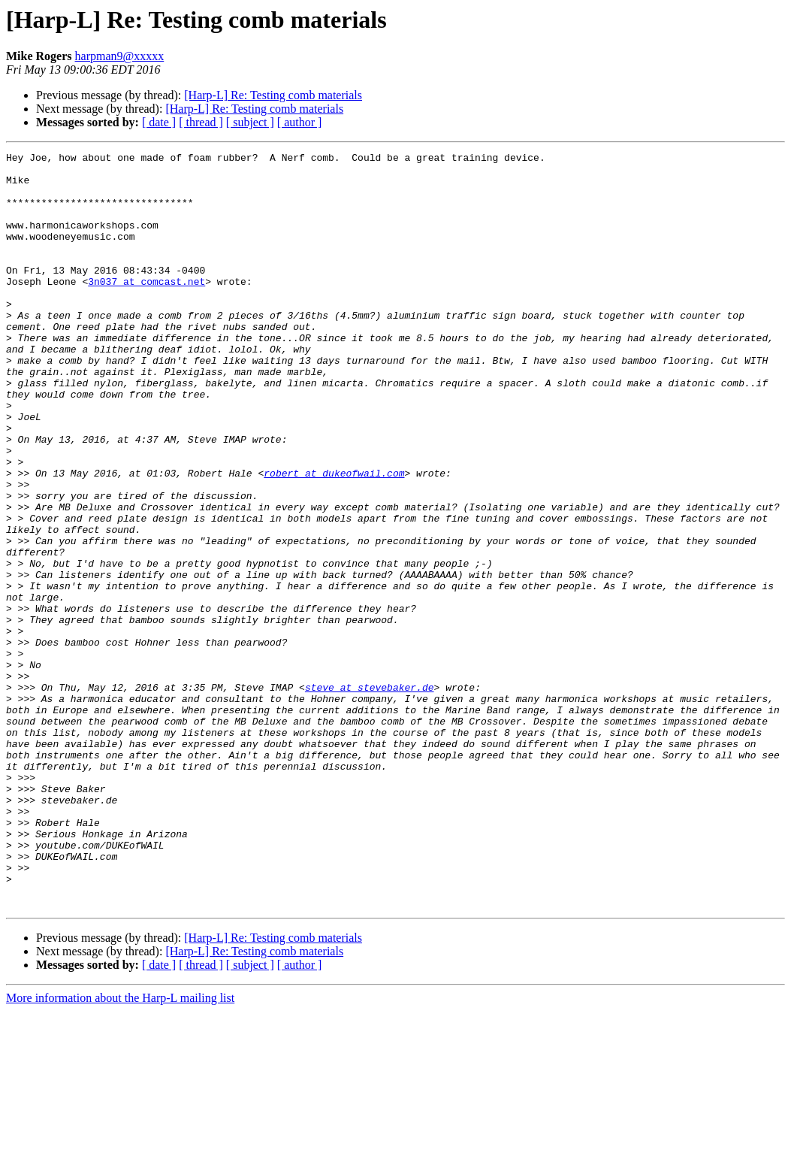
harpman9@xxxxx (120, 56)
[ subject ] (250, 122)
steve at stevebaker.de (369, 795)
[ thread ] (201, 122)
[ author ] (299, 122)
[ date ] (159, 122)
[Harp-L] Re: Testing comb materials (273, 95)
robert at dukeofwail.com (334, 538)
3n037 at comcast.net (146, 308)
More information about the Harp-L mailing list (120, 1148)
